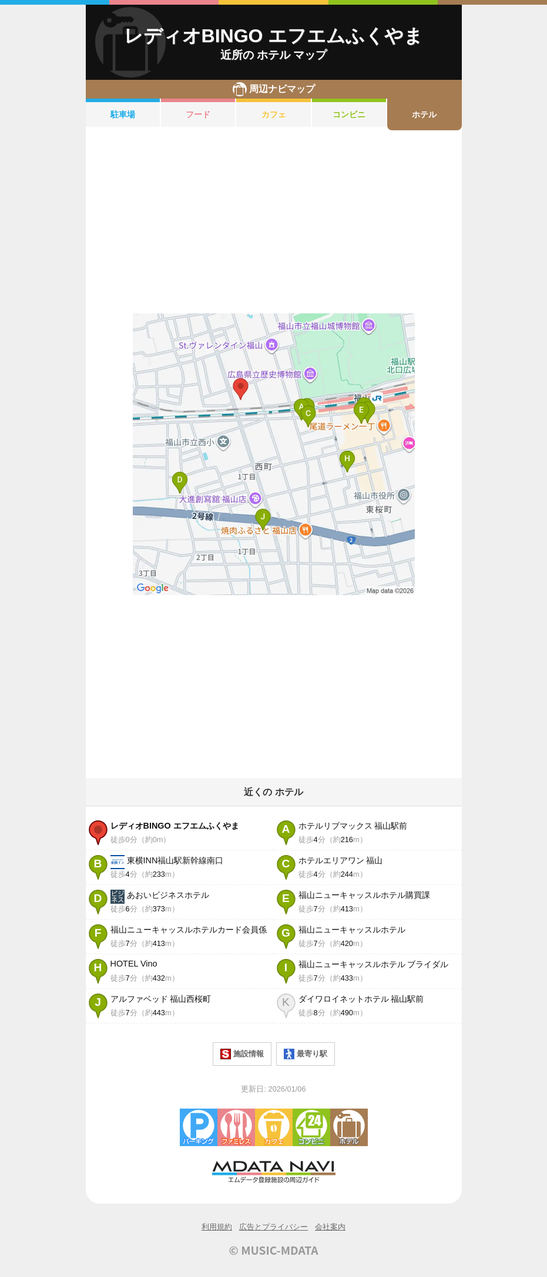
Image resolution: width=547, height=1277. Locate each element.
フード (198, 114)
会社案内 (330, 1226)
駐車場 (122, 114)
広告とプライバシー (273, 1226)
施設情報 (242, 1054)
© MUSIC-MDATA (273, 1250)
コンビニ (349, 114)
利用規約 (217, 1226)
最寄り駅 (305, 1054)
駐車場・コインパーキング (198, 1127)
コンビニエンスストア (311, 1127)
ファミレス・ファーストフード (236, 1127)
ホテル (424, 114)
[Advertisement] (274, 222)
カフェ (273, 114)
